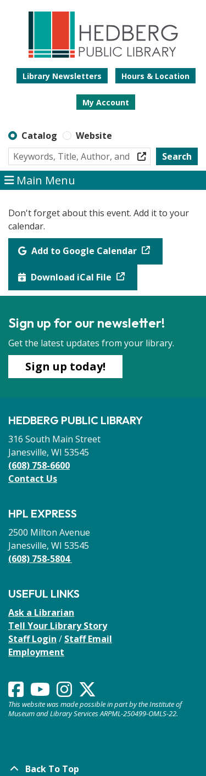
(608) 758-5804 (40, 559)
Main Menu (40, 180)
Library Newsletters (62, 76)
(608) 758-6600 (39, 465)
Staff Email (88, 639)
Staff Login (32, 639)
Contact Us (32, 479)
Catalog (39, 136)
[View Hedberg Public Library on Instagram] (65, 693)
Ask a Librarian (41, 612)
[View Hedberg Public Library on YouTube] (41, 693)
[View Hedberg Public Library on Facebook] (17, 693)
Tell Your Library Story (57, 626)
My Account (105, 102)
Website (94, 136)
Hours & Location (155, 76)
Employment (36, 652)
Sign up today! (65, 366)
